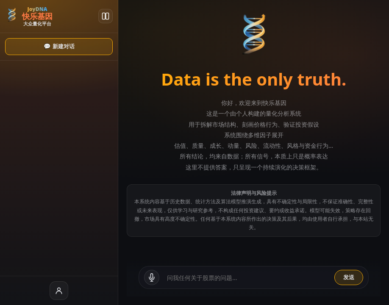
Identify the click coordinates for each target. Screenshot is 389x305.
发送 (348, 277)
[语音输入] (114, 277)
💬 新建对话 (40, 46)
